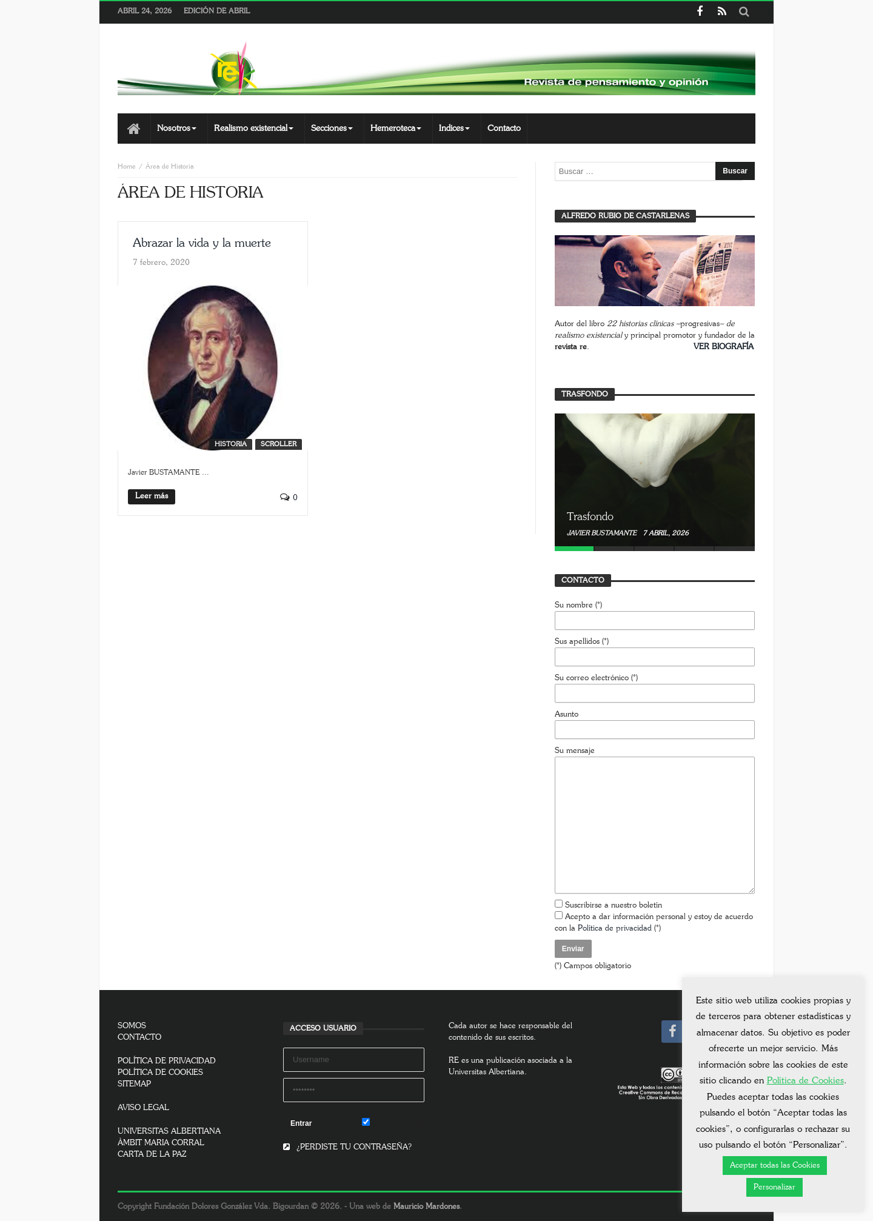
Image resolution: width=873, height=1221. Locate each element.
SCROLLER (278, 444)
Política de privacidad (615, 928)
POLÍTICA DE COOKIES (160, 1073)
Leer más (151, 496)
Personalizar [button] (774, 1187)
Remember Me (393, 1123)
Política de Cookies (805, 1080)
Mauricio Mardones (426, 1207)
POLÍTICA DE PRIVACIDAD (167, 1061)
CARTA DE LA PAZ (152, 1155)
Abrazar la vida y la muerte (202, 243)
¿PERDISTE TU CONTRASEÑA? (347, 1147)
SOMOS (132, 1026)
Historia (231, 444)
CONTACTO (139, 1038)
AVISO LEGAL (143, 1108)
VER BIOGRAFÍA (724, 347)
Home (127, 166)
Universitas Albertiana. (488, 1072)
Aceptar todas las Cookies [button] (775, 1165)
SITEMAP (134, 1084)
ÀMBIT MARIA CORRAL (161, 1143)
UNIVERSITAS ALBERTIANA (169, 1132)
